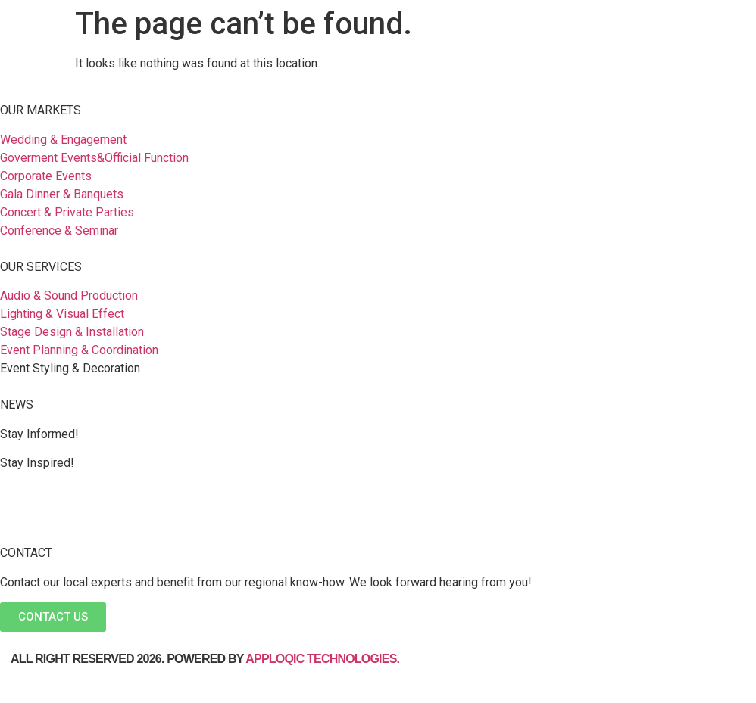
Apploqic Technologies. (323, 658)
